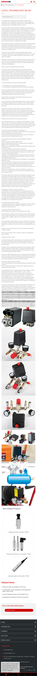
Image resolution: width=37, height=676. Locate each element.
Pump (3, 622)
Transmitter (5, 626)
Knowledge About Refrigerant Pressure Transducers (15, 597)
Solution (4, 635)
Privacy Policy (22, 668)
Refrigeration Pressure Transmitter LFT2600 (18, 532)
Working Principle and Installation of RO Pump (14, 587)
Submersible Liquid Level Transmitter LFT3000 (18, 576)
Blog (12, 4)
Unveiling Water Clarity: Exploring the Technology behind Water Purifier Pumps (17, 590)
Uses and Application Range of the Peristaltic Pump (15, 594)
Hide (11, 16)
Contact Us (6, 646)
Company (4, 631)
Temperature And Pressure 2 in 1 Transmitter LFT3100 (18, 554)
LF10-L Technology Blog (19, 4)
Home (3, 4)
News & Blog (8, 4)
